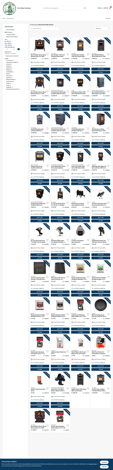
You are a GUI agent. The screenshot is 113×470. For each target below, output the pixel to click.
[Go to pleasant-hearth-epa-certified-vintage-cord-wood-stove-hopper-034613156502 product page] (40, 167)
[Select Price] (19, 49)
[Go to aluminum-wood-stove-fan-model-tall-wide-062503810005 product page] (60, 241)
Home (3, 18)
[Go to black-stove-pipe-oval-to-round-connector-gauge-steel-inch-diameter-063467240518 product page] (60, 278)
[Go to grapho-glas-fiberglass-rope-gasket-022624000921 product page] (60, 421)
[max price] (14, 49)
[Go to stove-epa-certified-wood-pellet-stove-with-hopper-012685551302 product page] (80, 56)
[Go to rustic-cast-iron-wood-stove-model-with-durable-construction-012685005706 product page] (80, 204)
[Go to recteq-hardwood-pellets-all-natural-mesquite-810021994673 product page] (80, 278)
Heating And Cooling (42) (12, 56)
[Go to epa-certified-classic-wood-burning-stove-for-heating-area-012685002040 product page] (40, 421)
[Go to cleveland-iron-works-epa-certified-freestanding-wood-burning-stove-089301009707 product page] (40, 204)
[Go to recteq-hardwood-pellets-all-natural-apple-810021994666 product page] (101, 278)
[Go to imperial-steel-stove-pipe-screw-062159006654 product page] (40, 390)
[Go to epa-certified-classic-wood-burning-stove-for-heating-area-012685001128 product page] (40, 93)
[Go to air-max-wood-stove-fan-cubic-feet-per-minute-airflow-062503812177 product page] (40, 241)
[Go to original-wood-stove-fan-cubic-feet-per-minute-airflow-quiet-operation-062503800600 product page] (101, 241)
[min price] (7, 49)
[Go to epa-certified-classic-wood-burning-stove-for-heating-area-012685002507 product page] (40, 56)
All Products (9, 32)
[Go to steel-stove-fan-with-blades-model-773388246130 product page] (60, 390)
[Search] (85, 8)
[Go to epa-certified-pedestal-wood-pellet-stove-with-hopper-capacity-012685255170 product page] (60, 56)
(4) (8, 64)
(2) (10, 71)
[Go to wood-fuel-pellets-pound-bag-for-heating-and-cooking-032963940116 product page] (101, 353)
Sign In (100, 8)
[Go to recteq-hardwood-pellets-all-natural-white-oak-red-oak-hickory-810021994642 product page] (60, 316)
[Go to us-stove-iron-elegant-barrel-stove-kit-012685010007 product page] (80, 241)
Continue (104, 462)
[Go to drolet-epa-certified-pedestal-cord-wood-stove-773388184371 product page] (80, 93)
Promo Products (10, 29)
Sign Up (106, 8)
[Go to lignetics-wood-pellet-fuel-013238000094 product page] (60, 353)
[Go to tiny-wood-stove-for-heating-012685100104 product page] (60, 204)
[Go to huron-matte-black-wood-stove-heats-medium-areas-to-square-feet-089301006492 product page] (60, 167)
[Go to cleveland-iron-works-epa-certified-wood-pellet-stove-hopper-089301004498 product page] (60, 93)
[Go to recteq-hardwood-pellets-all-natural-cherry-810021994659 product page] (40, 316)
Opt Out (104, 466)
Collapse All (7, 53)
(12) (10, 60)
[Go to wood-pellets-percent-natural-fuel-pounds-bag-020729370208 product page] (80, 353)
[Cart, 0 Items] (110, 8)
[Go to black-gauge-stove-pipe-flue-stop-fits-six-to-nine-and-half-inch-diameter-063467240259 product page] (101, 316)
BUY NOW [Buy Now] (40, 72)
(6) (12, 62)
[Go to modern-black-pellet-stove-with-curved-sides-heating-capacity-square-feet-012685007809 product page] (80, 390)
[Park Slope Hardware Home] (9, 8)
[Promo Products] (5, 29)
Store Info (108, 18)
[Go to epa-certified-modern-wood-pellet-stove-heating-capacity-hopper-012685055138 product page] (101, 56)
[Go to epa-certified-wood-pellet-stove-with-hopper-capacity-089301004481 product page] (101, 93)
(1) (8, 73)
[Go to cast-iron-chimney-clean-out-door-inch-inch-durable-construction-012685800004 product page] (40, 278)
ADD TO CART (40, 69)
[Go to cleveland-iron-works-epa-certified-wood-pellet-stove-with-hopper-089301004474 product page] (60, 130)
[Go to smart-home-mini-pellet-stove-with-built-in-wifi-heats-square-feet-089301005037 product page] (80, 167)
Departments (10, 18)
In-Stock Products (10, 34)
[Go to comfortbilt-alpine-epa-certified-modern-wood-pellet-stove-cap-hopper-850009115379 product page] (40, 130)
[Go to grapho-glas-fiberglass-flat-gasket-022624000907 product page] (40, 353)
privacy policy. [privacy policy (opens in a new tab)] (93, 464)
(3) (8, 66)
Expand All (13, 53)
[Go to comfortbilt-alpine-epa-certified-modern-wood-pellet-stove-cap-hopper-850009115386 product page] (80, 130)
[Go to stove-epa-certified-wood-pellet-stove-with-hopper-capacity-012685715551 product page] (101, 390)
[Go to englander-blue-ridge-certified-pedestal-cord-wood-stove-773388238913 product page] (101, 167)
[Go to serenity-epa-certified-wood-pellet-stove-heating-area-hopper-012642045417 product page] (101, 130)
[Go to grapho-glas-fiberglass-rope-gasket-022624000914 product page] (80, 316)
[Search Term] (64, 8)
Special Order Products (12, 36)
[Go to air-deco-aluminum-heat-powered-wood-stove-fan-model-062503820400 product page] (101, 204)
